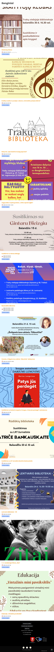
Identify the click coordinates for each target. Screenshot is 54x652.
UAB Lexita (43, 650)
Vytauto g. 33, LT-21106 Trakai (27, 630)
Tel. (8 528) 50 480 (27, 634)
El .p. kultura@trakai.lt (27, 632)
